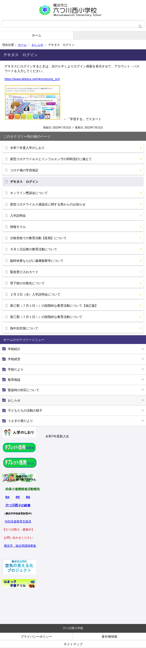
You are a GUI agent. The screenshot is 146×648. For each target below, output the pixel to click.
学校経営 (14, 359)
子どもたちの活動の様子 (25, 410)
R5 (18, 497)
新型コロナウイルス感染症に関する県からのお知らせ (47, 204)
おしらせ (37, 44)
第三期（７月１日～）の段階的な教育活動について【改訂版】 (54, 305)
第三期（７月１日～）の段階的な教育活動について (46, 317)
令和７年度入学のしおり (27, 148)
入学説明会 (18, 215)
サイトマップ (73, 644)
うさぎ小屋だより (20, 421)
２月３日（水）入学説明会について (35, 294)
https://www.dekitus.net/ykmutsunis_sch (32, 79)
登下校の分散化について (27, 283)
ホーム (36, 35)
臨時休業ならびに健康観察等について (36, 260)
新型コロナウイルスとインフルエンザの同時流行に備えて (51, 159)
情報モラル (18, 227)
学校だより (16, 369)
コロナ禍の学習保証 (24, 170)
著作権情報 (109, 636)
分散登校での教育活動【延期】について (38, 238)
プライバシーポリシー (36, 636)
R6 (28, 497)
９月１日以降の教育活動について (33, 249)
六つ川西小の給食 (18, 505)
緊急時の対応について (23, 390)
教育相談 (14, 379)
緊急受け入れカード (24, 272)
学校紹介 (14, 349)
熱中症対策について (24, 328)
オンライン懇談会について (29, 193)
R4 (7, 497)
